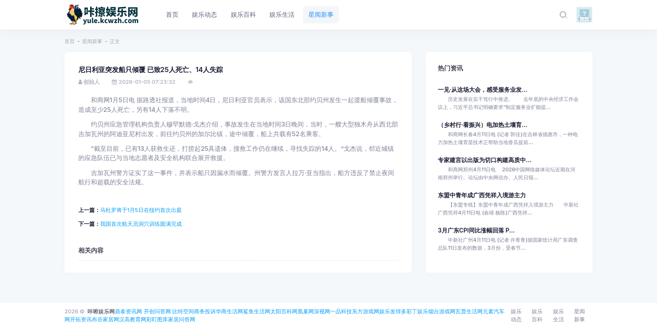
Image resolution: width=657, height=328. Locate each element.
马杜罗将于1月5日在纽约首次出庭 (141, 210)
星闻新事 (92, 41)
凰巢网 (305, 311)
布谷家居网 (105, 319)
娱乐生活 (558, 315)
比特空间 (183, 311)
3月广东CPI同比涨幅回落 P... (476, 230)
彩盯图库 (157, 319)
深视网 (322, 311)
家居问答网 (181, 319)
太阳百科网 (283, 311)
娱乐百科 (537, 315)
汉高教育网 (132, 319)
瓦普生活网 (469, 311)
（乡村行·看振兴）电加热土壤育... (483, 124)
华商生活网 (229, 311)
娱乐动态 (516, 315)
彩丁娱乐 (417, 311)
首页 (70, 41)
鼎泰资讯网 (128, 311)
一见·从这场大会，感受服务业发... (483, 89)
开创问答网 (157, 311)
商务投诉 (205, 311)
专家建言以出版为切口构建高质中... (484, 159)
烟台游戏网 (441, 311)
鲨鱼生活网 (256, 311)
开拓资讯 (81, 319)
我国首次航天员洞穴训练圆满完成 (141, 223)
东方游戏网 (365, 311)
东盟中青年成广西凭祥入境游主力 (482, 195)
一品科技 (341, 311)
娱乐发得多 (392, 311)
